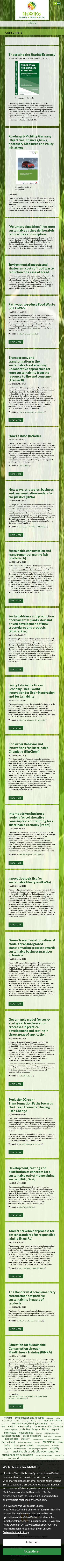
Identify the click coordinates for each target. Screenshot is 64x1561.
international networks (25, 1442)
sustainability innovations (44, 1455)
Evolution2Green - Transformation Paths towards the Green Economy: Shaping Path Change (31, 1105)
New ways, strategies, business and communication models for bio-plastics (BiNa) (31, 493)
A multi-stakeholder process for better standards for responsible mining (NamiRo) (32, 1234)
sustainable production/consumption (36, 1451)
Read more (15, 342)
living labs (55, 1445)
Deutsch (56, 3)
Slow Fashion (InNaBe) (25, 436)
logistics (8, 1449)
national (13, 1458)
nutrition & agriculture (34, 1429)
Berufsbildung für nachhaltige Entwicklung (15, 1421)
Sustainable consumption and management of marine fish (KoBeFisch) (30, 554)
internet (37, 1442)
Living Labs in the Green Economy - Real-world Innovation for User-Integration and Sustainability (32, 690)
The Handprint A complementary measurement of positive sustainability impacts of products (32, 1297)
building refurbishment (52, 1433)
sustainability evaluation (17, 1455)
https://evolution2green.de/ (31, 1144)
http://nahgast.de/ (27, 1207)
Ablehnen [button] (32, 1542)
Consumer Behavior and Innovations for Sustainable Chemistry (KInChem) (28, 747)
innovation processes (52, 1439)
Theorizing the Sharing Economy (32, 54)
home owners (58, 1436)
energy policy (24, 1426)
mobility (54, 1448)
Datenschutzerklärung (16, 1532)
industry (25, 1438)
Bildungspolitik (36, 1421)
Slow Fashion (25, 466)
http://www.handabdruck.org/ (31, 1321)
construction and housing (29, 1417)
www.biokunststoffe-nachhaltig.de (33, 527)
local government (24, 1445)
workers (8, 1417)
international (8, 1442)
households (11, 1438)
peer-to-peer (54, 1459)
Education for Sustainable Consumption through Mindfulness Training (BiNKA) (30, 1348)
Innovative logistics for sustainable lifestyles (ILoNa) (30, 880)
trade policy (48, 1436)
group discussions (32, 1435)
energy (11, 1426)
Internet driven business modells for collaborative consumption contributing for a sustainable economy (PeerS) (31, 819)
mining (58, 1418)
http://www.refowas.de (29, 334)
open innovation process (40, 1459)
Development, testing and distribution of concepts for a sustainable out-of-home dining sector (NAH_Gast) (32, 1173)
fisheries (39, 1433)
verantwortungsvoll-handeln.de (32, 412)
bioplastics (5, 1424)
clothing (50, 1418)
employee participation (38, 1449)
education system (53, 1420)
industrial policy (38, 1439)
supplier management (43, 1445)
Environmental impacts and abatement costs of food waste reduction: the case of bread (31, 268)
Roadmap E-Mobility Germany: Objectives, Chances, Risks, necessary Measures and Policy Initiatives (31, 141)
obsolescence (26, 1459)
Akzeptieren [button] (32, 1551)
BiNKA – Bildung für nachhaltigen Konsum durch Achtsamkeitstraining (28, 1397)
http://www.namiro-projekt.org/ (32, 1268)
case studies (26, 1432)
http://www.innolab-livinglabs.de (33, 720)
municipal (49, 1442)
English (60, 3)
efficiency (54, 1424)
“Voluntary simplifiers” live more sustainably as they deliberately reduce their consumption (32, 230)
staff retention (20, 1449)
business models (11, 1435)
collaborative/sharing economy (29, 1423)
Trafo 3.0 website (26, 1076)
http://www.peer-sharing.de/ (31, 855)
